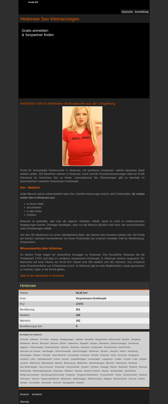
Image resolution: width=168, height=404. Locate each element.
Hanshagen (48, 351)
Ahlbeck (34, 339)
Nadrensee (121, 363)
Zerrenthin (34, 382)
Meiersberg (69, 363)
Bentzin (126, 339)
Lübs (32, 359)
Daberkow (73, 343)
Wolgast (108, 378)
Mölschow (35, 363)
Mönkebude (47, 363)
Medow (58, 363)
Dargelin (84, 343)
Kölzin (123, 351)
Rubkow (69, 371)
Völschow (25, 378)
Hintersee (94, 351)
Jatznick (114, 351)
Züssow (132, 378)
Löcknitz (24, 359)
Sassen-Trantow (92, 371)
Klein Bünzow (59, 355)
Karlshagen (26, 355)
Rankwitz (122, 367)
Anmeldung (141, 11)
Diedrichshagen (119, 343)
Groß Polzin (125, 347)
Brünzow (44, 343)
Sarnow (78, 371)
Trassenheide (107, 375)
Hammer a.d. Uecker (30, 351)
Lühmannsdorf (44, 359)
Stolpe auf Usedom (29, 375)
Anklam (79, 339)
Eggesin (24, 347)
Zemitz (141, 378)
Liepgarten (107, 359)
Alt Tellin (44, 339)
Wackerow (66, 378)
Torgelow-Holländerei (87, 375)
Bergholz (136, 339)
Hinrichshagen (80, 351)
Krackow (104, 355)
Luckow (24, 363)
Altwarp (54, 339)
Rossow (143, 367)
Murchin (110, 363)
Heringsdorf (69, 382)
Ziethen (80, 382)
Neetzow (132, 363)
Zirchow (57, 382)
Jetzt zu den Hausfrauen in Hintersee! (42, 275)
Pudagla (104, 367)
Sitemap (24, 401)
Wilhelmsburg (95, 378)
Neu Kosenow (46, 367)
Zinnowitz (46, 382)
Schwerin (37, 394)
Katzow (37, 355)
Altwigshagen (67, 339)
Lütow (57, 359)
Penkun (85, 367)
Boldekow (25, 343)
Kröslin (95, 355)
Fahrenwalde (36, 347)
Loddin (118, 359)
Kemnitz (46, 355)
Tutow (118, 375)
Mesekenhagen (96, 363)
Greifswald (96, 347)
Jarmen (104, 351)
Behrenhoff (114, 339)
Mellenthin (82, 363)
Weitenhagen (79, 378)
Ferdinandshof (52, 347)
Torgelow (70, 375)
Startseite (127, 11)
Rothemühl (25, 371)
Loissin (127, 359)
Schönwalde (116, 371)
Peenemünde (72, 367)
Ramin (113, 367)
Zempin (24, 382)
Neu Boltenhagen (29, 367)
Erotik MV (33, 2)
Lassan (65, 359)
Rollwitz (133, 367)
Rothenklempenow (42, 371)
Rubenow (58, 371)
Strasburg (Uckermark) (52, 375)
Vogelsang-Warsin (50, 378)
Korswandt (73, 355)
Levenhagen (94, 359)
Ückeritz (24, 339)
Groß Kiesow (110, 347)
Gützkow (74, 347)
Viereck (35, 378)
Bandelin (89, 339)
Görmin (65, 347)
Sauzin (105, 371)
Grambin (85, 347)
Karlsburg (133, 351)
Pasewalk (60, 367)
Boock (35, 343)
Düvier (63, 343)
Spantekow (130, 371)
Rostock (24, 394)
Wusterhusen (120, 378)
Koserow (85, 355)
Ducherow (133, 343)
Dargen (93, 343)
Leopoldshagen (78, 359)
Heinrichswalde (63, 351)
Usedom (143, 375)
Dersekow (104, 343)
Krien (113, 355)
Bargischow (101, 339)
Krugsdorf (133, 355)
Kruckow (122, 355)
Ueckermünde (130, 375)
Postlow (94, 367)
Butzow (54, 343)
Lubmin (143, 359)
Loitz (134, 359)
